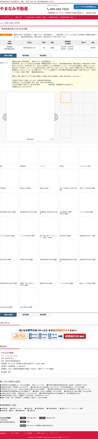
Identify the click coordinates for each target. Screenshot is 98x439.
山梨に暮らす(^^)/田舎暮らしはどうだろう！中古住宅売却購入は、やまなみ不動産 (57, 387)
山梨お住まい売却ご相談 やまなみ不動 (77, 391)
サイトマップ (54, 433)
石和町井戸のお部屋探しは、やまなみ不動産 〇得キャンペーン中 (22, 385)
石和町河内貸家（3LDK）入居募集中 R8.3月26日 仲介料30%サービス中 (24, 395)
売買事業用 (39, 408)
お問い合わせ (75, 336)
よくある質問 (28, 433)
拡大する (30, 139)
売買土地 (28, 408)
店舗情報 (3, 433)
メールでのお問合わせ (86, 7)
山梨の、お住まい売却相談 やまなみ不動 (47, 391)
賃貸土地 (31, 410)
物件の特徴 (8, 55)
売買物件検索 (53, 17)
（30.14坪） (70, 49)
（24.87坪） (70, 47)
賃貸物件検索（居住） (67, 17)
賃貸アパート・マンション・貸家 (71, 408)
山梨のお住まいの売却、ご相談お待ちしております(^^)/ (18, 393)
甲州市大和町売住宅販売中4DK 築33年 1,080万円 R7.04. (67, 385)
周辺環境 (43, 55)
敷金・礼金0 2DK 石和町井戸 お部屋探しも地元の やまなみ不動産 (23, 397)
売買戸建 (3, 408)
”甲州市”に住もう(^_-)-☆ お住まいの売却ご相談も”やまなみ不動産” (22, 389)
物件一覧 (19, 17)
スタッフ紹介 (14, 433)
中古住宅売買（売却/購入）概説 (36, 17)
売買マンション (16, 408)
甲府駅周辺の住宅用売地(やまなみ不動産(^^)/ (15, 391)
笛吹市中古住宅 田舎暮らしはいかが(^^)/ (14, 387)
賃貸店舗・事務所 (6, 410)
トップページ (6, 17)
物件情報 (25, 55)
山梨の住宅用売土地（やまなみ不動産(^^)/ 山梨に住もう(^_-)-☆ (69, 389)
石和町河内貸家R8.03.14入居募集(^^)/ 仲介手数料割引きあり (60, 393)
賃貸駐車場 (20, 410)
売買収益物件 (52, 408)
